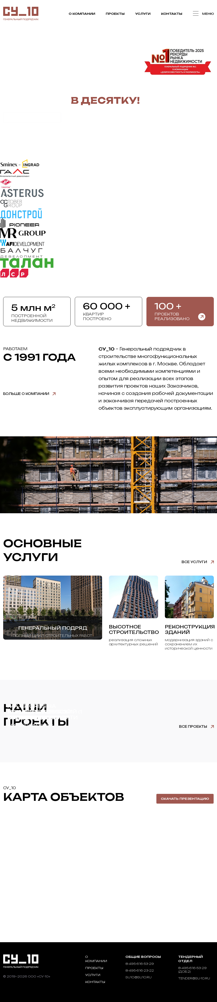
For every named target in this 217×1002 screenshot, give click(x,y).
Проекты (115, 14)
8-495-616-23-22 (139, 970)
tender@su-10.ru (194, 978)
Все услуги (194, 562)
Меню (208, 13)
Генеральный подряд (52, 628)
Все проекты (193, 727)
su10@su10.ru (138, 977)
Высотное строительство (134, 629)
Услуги (142, 14)
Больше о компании (26, 394)
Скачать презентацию (185, 798)
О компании (81, 14)
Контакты (171, 14)
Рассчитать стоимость (32, 117)
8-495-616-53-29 (139, 963)
